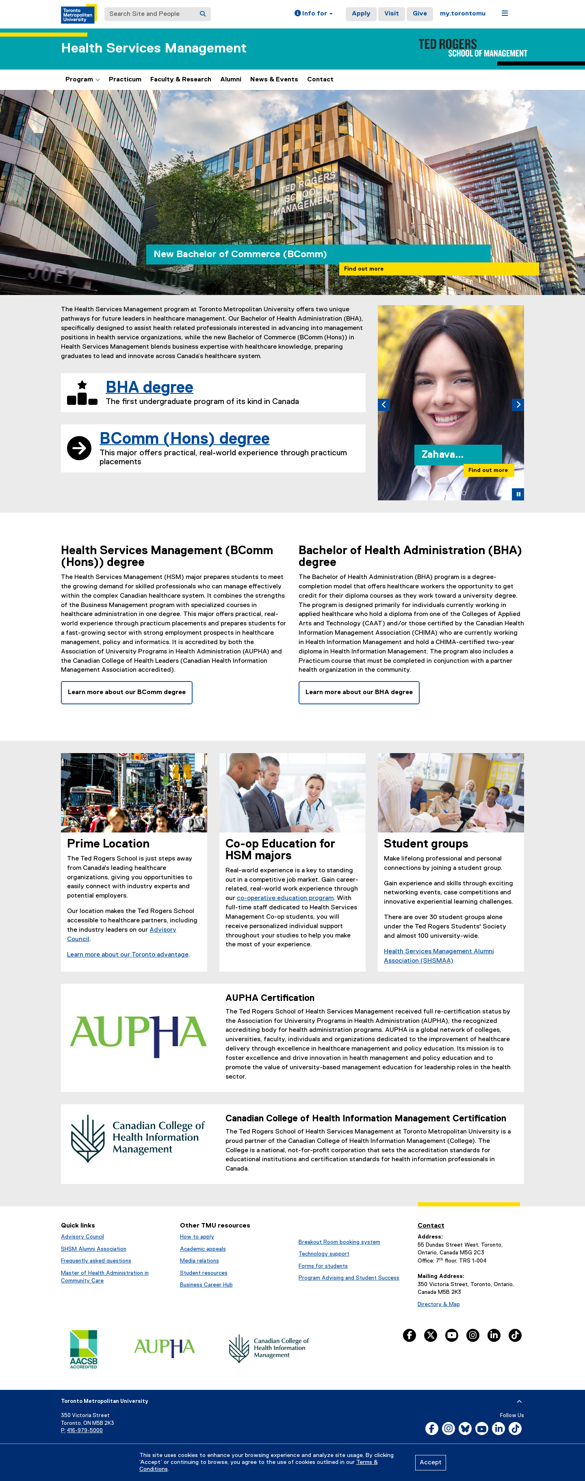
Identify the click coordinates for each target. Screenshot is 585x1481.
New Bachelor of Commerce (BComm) (240, 254)
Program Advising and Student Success (349, 1278)
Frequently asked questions (96, 1261)
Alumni (230, 79)
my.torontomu (462, 14)
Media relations (199, 1261)
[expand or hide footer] (519, 1402)
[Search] (203, 14)
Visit (391, 14)
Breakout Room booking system (339, 1242)
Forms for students (323, 1266)
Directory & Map (439, 1304)
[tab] (438, 493)
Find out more (364, 269)
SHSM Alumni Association (93, 1249)
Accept (431, 1462)
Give (420, 14)
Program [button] (82, 79)
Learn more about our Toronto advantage (127, 955)
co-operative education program (285, 898)
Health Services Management (154, 48)
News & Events (274, 79)
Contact (320, 79)
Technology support (324, 1254)
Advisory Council (82, 1237)
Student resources (204, 1273)
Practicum (125, 79)
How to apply (197, 1237)
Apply (361, 14)
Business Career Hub (206, 1285)
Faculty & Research (180, 79)
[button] (313, 14)
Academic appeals (203, 1249)
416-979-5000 (85, 1430)
